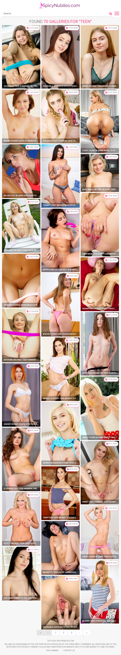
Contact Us (69, 650)
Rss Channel (52, 650)
